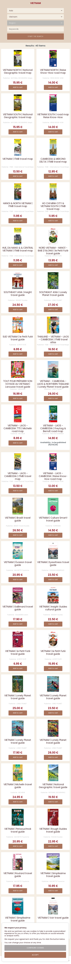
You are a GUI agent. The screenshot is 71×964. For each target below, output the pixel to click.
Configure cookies (35, 948)
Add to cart (18, 87)
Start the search (35, 36)
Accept (35, 955)
